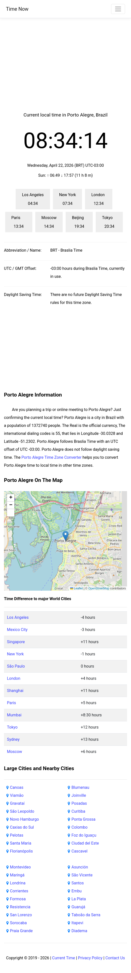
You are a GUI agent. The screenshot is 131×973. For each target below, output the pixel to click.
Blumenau (80, 787)
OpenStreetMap (98, 588)
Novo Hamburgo (24, 819)
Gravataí (17, 803)
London (13, 678)
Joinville (79, 795)
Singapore (16, 641)
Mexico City (17, 629)
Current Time (63, 958)
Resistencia (20, 907)
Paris (11, 702)
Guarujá (78, 907)
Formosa (18, 899)
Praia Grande (21, 930)
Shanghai (15, 690)
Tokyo (12, 727)
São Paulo (16, 666)
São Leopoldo (22, 811)
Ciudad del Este (85, 843)
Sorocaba (18, 922)
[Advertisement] (65, 73)
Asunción (80, 867)
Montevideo (20, 867)
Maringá (17, 875)
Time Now (17, 9)
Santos (78, 883)
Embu (77, 891)
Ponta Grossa (83, 819)
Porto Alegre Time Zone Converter (51, 457)
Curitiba (78, 811)
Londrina (17, 883)
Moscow (14, 751)
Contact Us (115, 958)
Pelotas (16, 835)
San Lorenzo (21, 915)
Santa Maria (20, 843)
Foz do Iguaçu (84, 835)
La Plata (79, 899)
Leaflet (76, 588)
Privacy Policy (90, 958)
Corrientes (19, 891)
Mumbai (14, 715)
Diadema (79, 930)
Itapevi (77, 922)
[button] (65, 536)
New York (15, 654)
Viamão (17, 795)
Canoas (16, 787)
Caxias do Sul (22, 827)
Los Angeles (18, 617)
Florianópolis (21, 851)
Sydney (13, 739)
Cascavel (79, 851)
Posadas (79, 803)
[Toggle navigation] (118, 9)
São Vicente (82, 875)
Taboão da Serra (86, 915)
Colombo (80, 827)
